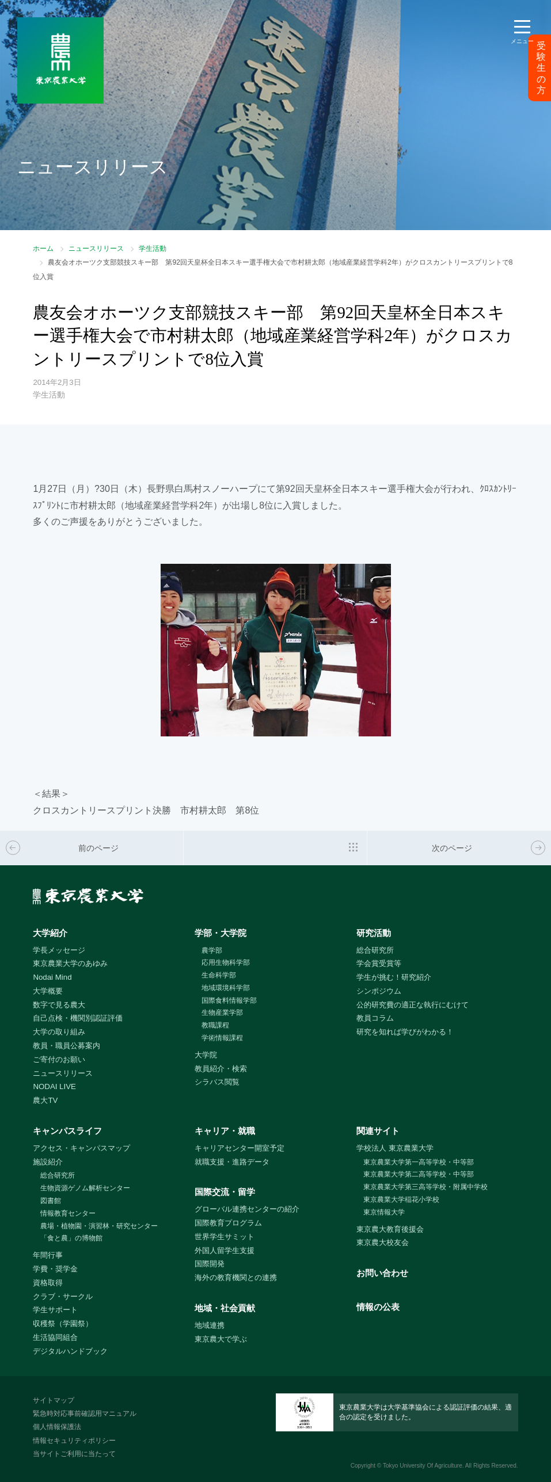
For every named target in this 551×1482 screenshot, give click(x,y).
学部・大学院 (220, 933)
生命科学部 (219, 975)
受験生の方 (541, 68)
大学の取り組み (59, 1032)
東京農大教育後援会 (390, 1229)
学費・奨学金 (55, 1269)
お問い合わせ (382, 1273)
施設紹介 (48, 1162)
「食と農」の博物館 (71, 1238)
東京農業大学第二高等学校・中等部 (418, 1174)
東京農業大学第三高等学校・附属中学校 (425, 1187)
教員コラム (375, 1018)
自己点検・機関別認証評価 (78, 1018)
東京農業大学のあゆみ (70, 963)
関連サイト (378, 1131)
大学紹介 (50, 933)
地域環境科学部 (226, 988)
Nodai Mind (52, 977)
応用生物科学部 (226, 962)
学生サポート (55, 1309)
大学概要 (48, 991)
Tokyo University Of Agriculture (422, 1465)
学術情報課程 (222, 1038)
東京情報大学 (384, 1212)
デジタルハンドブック (70, 1351)
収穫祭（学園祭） (63, 1323)
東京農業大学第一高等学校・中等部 (418, 1162)
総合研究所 (375, 950)
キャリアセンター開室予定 (239, 1148)
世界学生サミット (224, 1236)
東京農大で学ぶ (221, 1339)
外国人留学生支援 (224, 1250)
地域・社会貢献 (225, 1308)
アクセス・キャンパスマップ (81, 1148)
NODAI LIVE (54, 1086)
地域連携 (210, 1325)
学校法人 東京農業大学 (395, 1148)
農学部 (212, 950)
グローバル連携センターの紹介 (247, 1209)
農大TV (45, 1100)
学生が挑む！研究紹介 (393, 977)
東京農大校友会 (382, 1242)
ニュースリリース (96, 249)
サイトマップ (53, 1400)
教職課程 (215, 1025)
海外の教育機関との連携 (236, 1277)
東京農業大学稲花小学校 (401, 1199)
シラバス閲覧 (217, 1082)
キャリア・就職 (225, 1131)
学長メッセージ (59, 950)
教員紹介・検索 (221, 1068)
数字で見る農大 (59, 1004)
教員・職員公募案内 (66, 1045)
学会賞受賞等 (378, 963)
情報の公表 (378, 1307)
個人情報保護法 (57, 1427)
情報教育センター (68, 1213)
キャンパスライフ (67, 1131)
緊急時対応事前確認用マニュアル (84, 1414)
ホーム (43, 249)
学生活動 (152, 249)
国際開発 (210, 1263)
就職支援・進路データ (232, 1162)
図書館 (50, 1201)
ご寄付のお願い (59, 1059)
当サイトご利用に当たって (74, 1454)
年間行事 (48, 1255)
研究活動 (373, 933)
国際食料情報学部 (229, 1000)
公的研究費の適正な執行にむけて (412, 1004)
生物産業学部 (222, 1013)
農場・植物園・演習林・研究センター (99, 1226)
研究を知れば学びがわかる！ (405, 1032)
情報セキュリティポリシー (74, 1441)
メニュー (522, 41)
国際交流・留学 (225, 1192)
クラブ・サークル (63, 1296)
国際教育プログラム (228, 1223)
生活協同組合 (55, 1337)
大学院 (206, 1055)
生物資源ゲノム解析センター (85, 1188)
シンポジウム (378, 991)
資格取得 (48, 1282)
